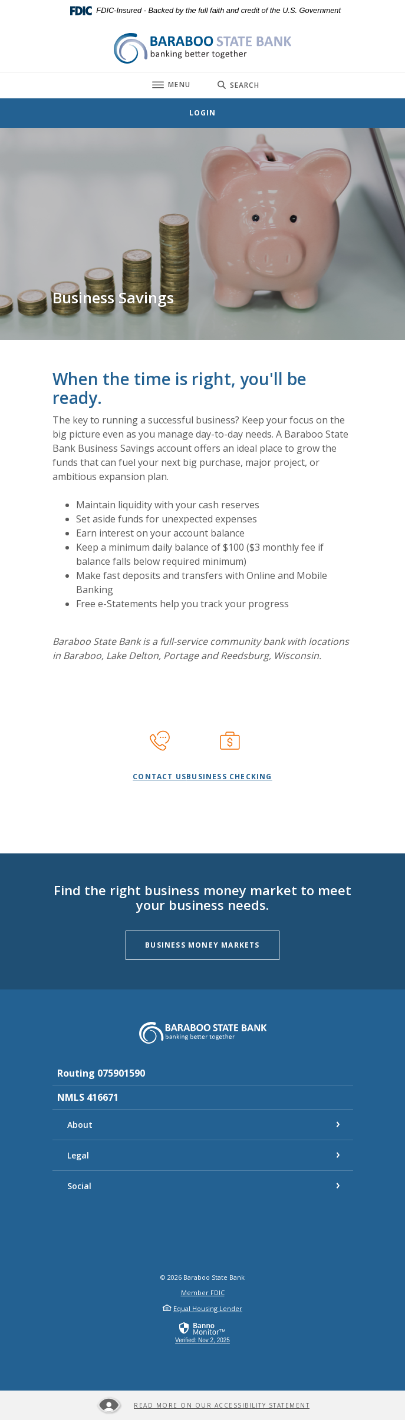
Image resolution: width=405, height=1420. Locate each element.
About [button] (80, 1124)
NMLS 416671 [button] (87, 1097)
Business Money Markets (212, 944)
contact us (159, 777)
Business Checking (229, 777)
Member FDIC (203, 1292)
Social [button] (79, 1185)
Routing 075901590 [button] (101, 1073)
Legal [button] (78, 1155)
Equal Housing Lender (207, 1308)
